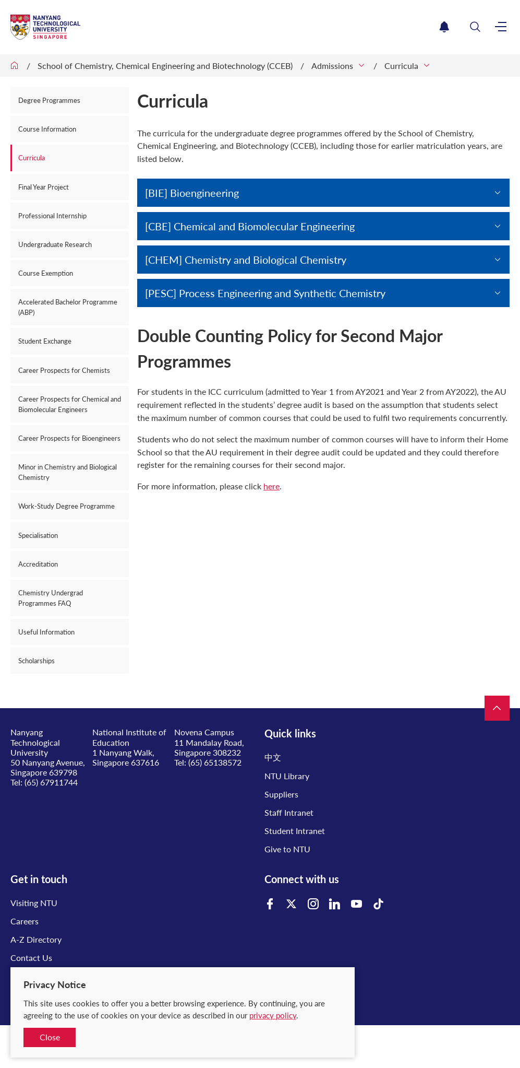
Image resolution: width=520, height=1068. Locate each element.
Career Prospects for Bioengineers (69, 438)
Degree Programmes (49, 100)
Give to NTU (287, 849)
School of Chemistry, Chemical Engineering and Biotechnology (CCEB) (165, 66)
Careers (24, 921)
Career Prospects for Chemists (64, 370)
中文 (272, 757)
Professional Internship (52, 216)
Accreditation (38, 564)
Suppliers (281, 794)
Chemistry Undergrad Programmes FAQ (50, 598)
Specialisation (38, 535)
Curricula (401, 66)
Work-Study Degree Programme (66, 506)
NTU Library (286, 776)
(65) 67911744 (51, 782)
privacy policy (272, 1015)
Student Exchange (44, 341)
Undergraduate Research (55, 244)
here (271, 486)
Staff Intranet (288, 812)
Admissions (332, 66)
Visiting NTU (33, 903)
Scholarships (36, 660)
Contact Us (31, 958)
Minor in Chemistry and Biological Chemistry (67, 472)
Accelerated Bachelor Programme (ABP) (67, 307)
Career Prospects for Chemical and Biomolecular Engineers (69, 404)
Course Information (47, 129)
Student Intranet (294, 831)
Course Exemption (45, 273)
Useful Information (46, 632)
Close (50, 1037)
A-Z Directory (36, 939)
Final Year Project (43, 187)
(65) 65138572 (214, 762)
